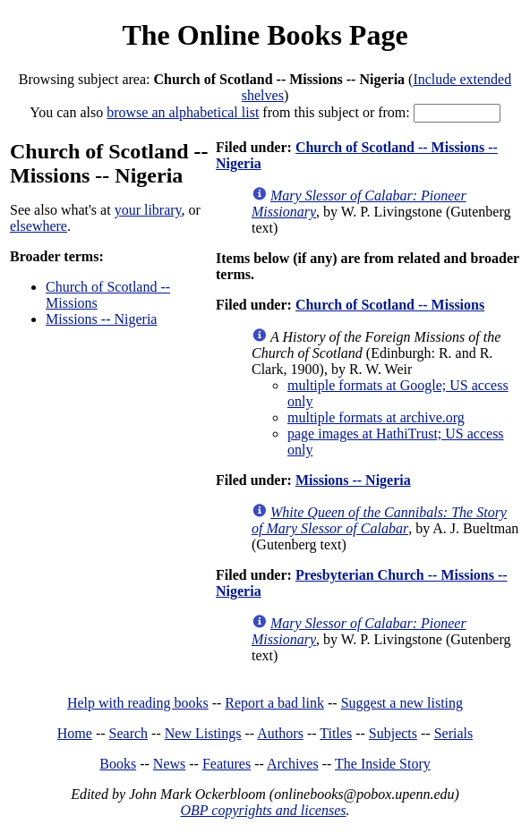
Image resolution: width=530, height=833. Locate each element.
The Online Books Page (264, 35)
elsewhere (38, 226)
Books (117, 763)
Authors (280, 733)
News (169, 763)
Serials (454, 733)
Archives (293, 763)
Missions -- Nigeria (101, 319)
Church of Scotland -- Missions (389, 304)
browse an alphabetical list (183, 112)
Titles (336, 733)
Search (129, 733)
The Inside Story (383, 763)
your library (148, 209)
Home (74, 733)
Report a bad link (274, 702)
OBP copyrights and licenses (263, 810)
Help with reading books (138, 702)
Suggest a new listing (402, 702)
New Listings (203, 733)
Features (226, 763)
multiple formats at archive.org (376, 417)
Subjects (393, 733)
